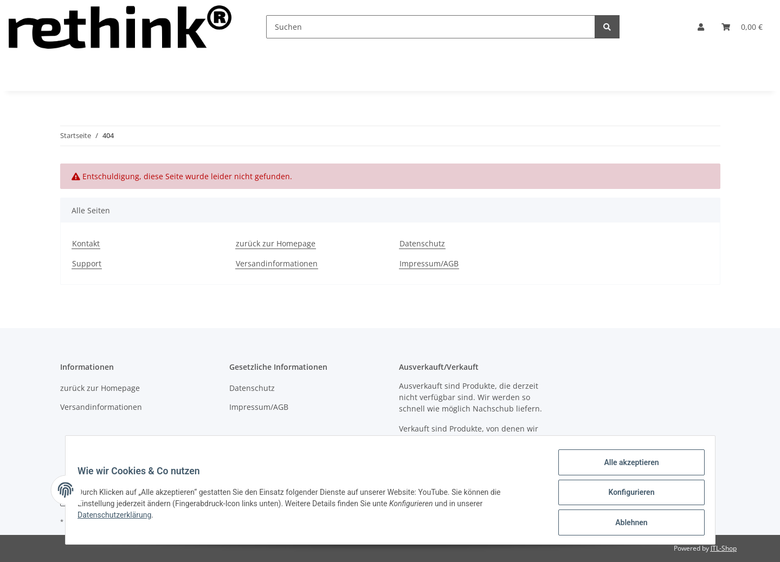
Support (86, 263)
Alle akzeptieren (626, 467)
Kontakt (86, 243)
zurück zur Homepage (275, 243)
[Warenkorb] (742, 26)
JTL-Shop (724, 548)
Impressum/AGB (429, 263)
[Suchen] (430, 26)
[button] (701, 26)
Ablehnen (626, 523)
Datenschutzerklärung (120, 518)
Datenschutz (422, 243)
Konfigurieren (626, 495)
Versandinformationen (277, 263)
